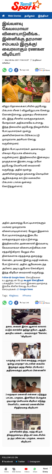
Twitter (20, 462)
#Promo (26, 295)
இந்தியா (43, 16)
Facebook (7, 462)
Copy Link (25, 70)
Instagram (34, 462)
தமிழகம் (29, 16)
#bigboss (13, 295)
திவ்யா (38, 60)
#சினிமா (6, 63)
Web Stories (14, 16)
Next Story (45, 470)
